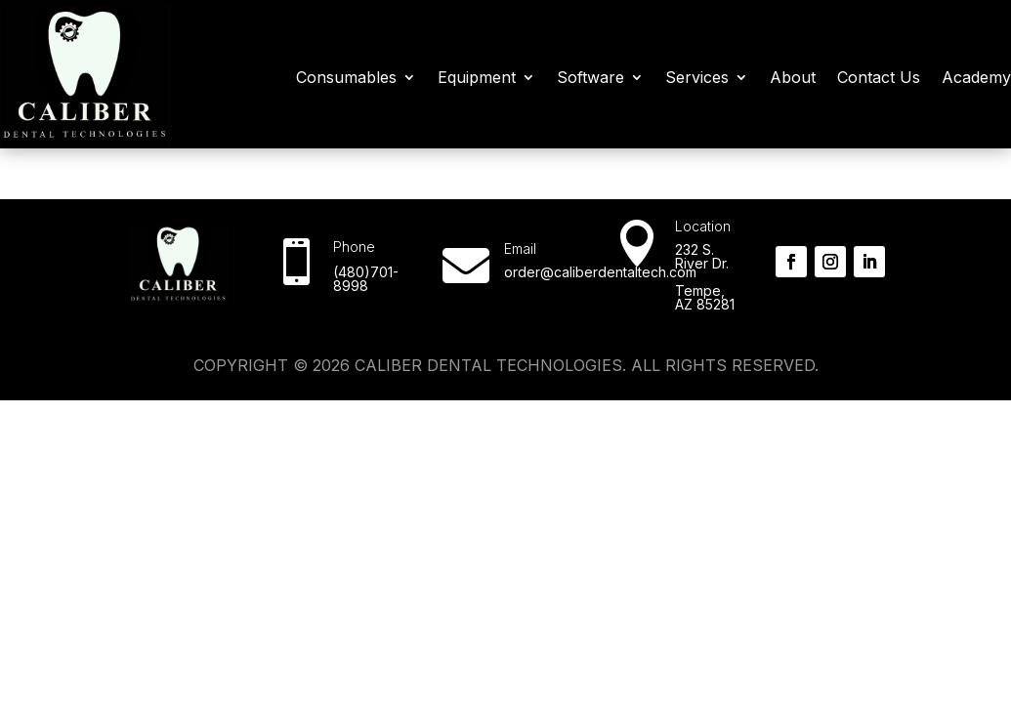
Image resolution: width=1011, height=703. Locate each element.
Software (590, 77)
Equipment (477, 77)
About (793, 77)
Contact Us (878, 77)
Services (697, 77)
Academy (976, 77)
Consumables (346, 77)
